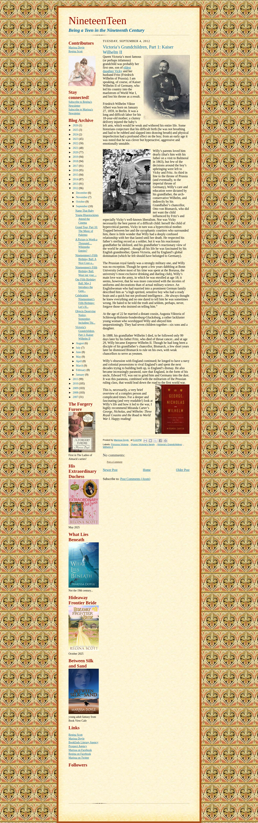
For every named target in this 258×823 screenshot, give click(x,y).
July (78, 347)
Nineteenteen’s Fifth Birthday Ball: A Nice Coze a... (86, 259)
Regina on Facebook (80, 753)
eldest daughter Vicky (117, 69)
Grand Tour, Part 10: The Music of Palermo (86, 231)
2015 (76, 174)
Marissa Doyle (76, 47)
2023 (76, 138)
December (82, 192)
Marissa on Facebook (80, 750)
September (82, 206)
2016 (76, 170)
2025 (76, 129)
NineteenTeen (97, 20)
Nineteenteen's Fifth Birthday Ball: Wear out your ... (86, 271)
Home (147, 470)
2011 (76, 379)
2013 (76, 183)
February (81, 370)
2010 (76, 383)
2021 (76, 147)
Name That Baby (84, 210)
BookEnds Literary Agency (83, 742)
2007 (76, 397)
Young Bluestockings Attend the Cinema (87, 219)
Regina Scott (75, 51)
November (82, 197)
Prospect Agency (78, 746)
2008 (76, 392)
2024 (76, 134)
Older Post (182, 470)
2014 (76, 179)
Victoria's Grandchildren (169, 444)
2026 (76, 125)
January (80, 374)
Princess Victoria (119, 444)
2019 (76, 156)
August (80, 343)
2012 (76, 188)
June (79, 352)
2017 (76, 165)
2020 (76, 152)
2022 (76, 143)
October (80, 201)
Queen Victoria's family (143, 444)
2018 (76, 161)
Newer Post (110, 470)
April (79, 361)
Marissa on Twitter (79, 757)
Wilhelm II (108, 447)
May (79, 356)
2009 (76, 388)
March (80, 365)
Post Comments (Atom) (135, 479)
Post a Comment (114, 462)
